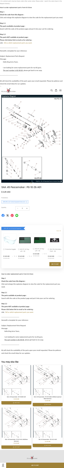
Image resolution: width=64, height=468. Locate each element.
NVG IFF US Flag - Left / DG (39, 250)
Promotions (4, 198)
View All (58, 231)
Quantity (3, 207)
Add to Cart (55, 264)
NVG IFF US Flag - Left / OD (24, 250)
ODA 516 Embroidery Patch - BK (54, 250)
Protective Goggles (9, 249)
